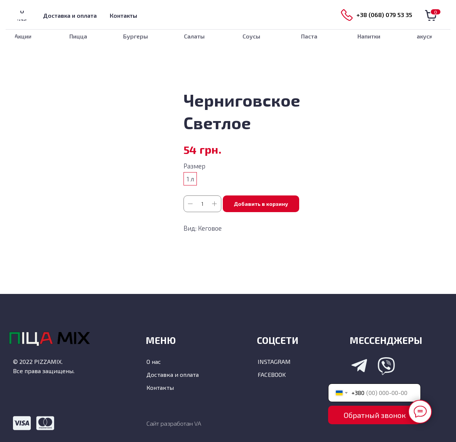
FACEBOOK (272, 374)
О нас (153, 361)
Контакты (160, 387)
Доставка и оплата (172, 374)
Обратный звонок (375, 415)
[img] (228, 14)
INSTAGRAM (274, 361)
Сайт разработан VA (173, 423)
